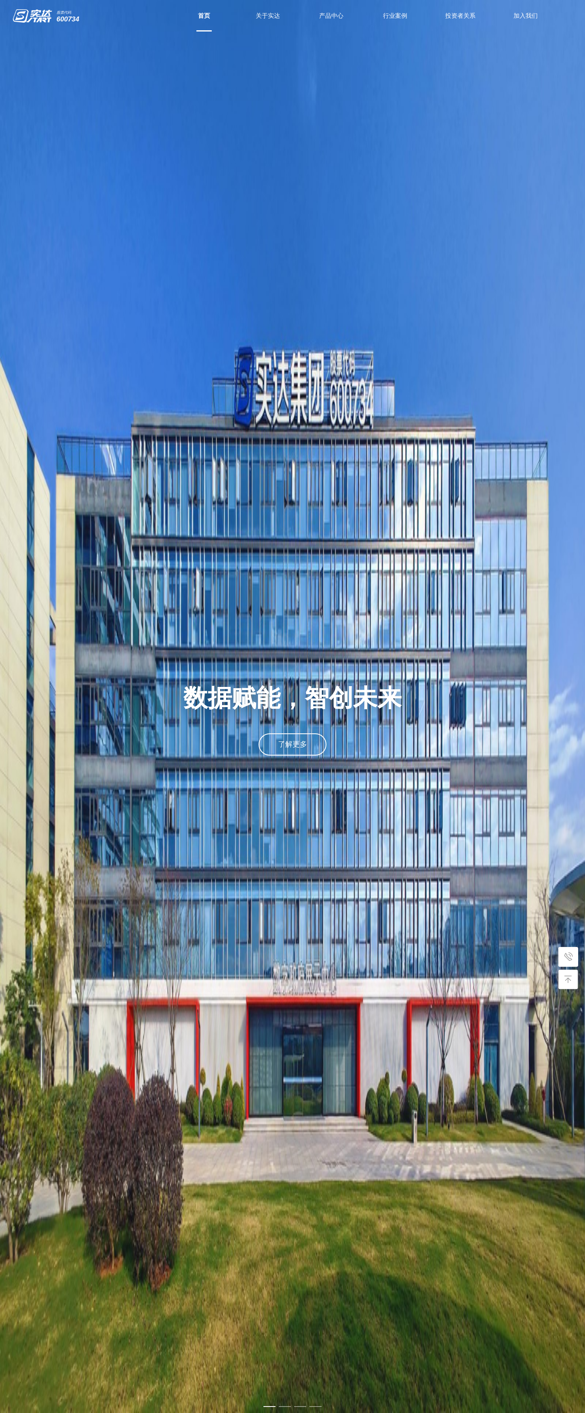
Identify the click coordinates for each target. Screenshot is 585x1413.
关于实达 (268, 15)
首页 (204, 15)
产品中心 (331, 15)
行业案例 (395, 15)
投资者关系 (460, 15)
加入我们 (525, 15)
